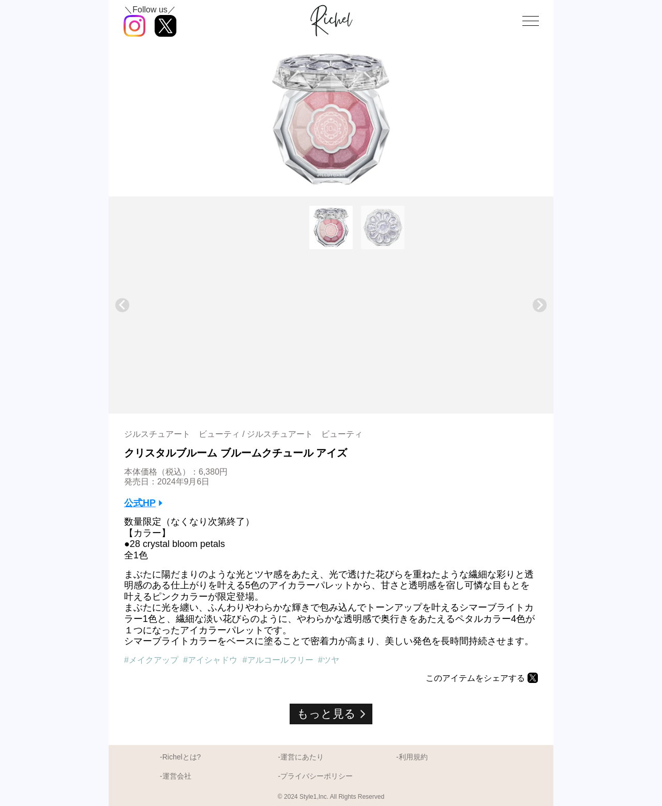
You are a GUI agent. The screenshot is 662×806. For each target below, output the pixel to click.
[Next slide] (540, 305)
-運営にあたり (301, 757)
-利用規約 (412, 757)
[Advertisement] (331, 328)
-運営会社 (175, 776)
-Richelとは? (180, 757)
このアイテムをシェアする (475, 678)
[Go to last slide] (122, 305)
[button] (331, 227)
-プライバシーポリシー (315, 776)
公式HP (140, 503)
